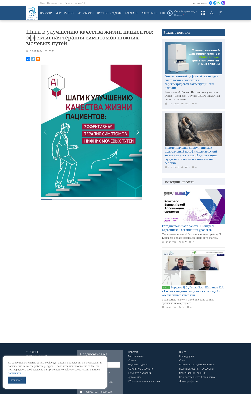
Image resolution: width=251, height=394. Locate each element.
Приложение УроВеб (75, 3)
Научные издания (109, 13)
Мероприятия (65, 13)
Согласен (16, 380)
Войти (220, 13)
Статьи (132, 360)
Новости (46, 13)
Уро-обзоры (86, 13)
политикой (14, 373)
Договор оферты (188, 381)
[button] (137, 132)
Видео (182, 352)
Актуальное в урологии (141, 368)
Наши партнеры (55, 3)
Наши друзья (186, 356)
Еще (162, 13)
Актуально (149, 13)
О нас (42, 3)
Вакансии (131, 13)
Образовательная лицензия (144, 381)
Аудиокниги (134, 377)
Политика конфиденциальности (197, 364)
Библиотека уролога (139, 372)
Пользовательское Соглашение (197, 377)
